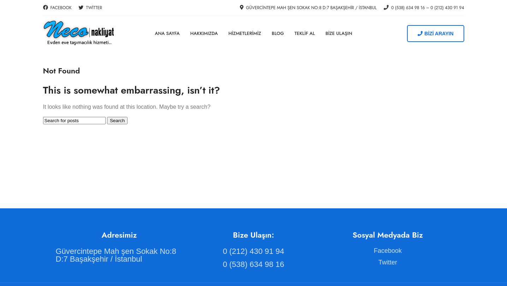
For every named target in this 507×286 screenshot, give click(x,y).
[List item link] (119, 255)
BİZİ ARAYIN (435, 33)
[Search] (74, 120)
